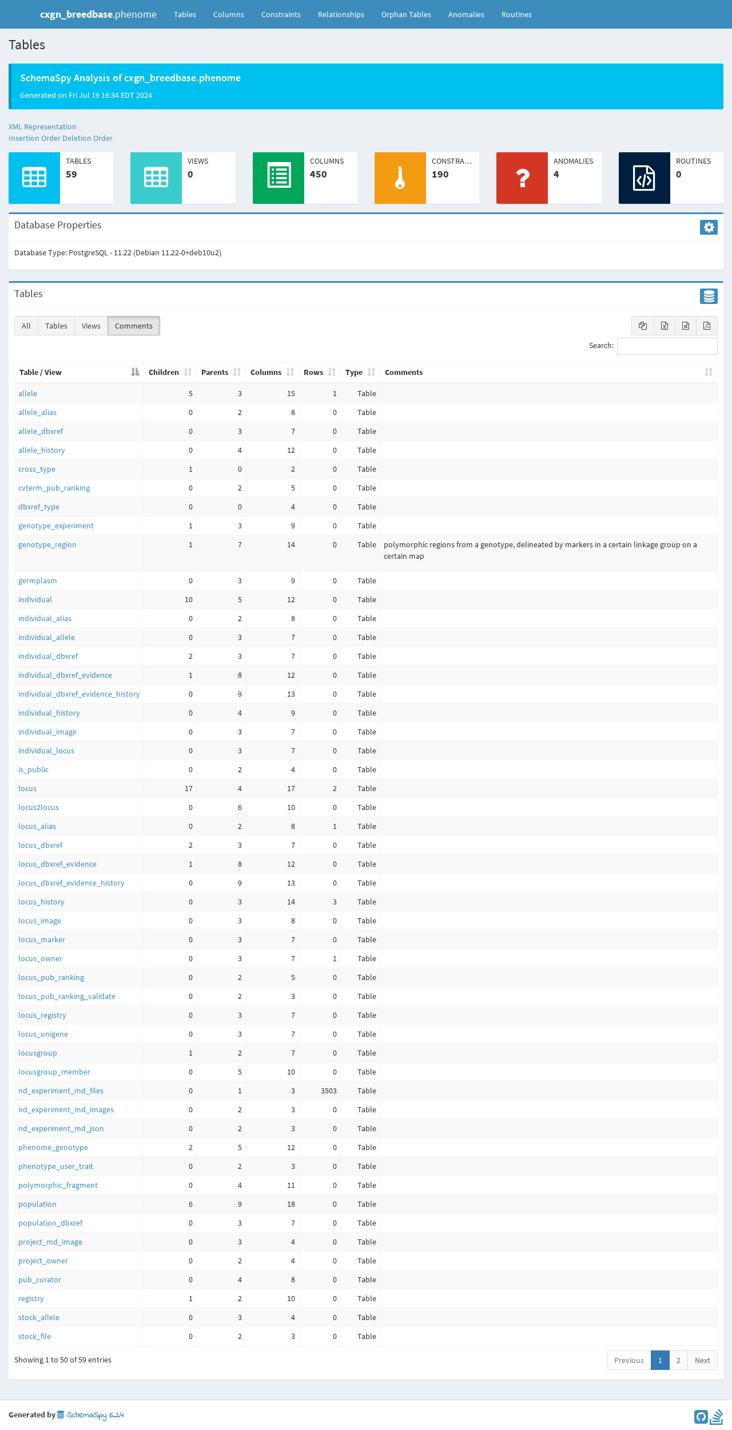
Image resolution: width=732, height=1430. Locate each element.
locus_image (39, 920)
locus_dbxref (40, 845)
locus (27, 788)
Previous (629, 1360)
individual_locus (46, 750)
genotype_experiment (56, 525)
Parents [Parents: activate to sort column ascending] (214, 372)
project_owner (43, 1260)
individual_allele (46, 637)
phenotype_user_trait (55, 1166)
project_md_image (50, 1242)
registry (31, 1298)
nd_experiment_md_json (61, 1128)
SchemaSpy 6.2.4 (90, 1415)
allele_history (41, 450)
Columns (228, 14)
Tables (189, 13)
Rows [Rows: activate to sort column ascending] (313, 372)
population (37, 1204)
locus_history (41, 901)
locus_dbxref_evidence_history (71, 883)
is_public (33, 769)
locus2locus (38, 807)
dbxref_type (38, 506)
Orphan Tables (406, 14)
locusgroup (37, 1053)
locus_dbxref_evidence (57, 864)
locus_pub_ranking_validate (67, 996)
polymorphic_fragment (58, 1185)
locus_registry (42, 1015)
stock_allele (38, 1317)
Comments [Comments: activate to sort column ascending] (404, 372)
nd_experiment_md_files (61, 1090)
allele (27, 393)
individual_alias (44, 618)
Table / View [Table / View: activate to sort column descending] (40, 372)
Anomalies (466, 14)
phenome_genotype (53, 1147)
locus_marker (41, 939)
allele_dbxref (40, 431)
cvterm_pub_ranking (54, 488)
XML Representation (43, 126)
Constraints (281, 14)
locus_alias (37, 826)
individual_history (49, 713)
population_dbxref (50, 1223)
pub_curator (39, 1279)
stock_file (34, 1336)
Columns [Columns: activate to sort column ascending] (265, 372)
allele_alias (37, 412)
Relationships (341, 14)
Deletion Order (87, 138)
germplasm (37, 580)
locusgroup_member (54, 1071)
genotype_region (47, 544)
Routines (517, 14)
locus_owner (40, 958)
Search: (653, 346)
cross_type (36, 469)
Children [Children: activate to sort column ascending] (164, 372)
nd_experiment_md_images (66, 1109)
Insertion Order (35, 138)
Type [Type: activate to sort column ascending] (354, 372)
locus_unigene (43, 1034)
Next (702, 1360)
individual (35, 599)
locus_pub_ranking (51, 977)
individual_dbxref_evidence (65, 675)
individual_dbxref (48, 656)
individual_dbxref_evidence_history (79, 694)
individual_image (47, 731)
